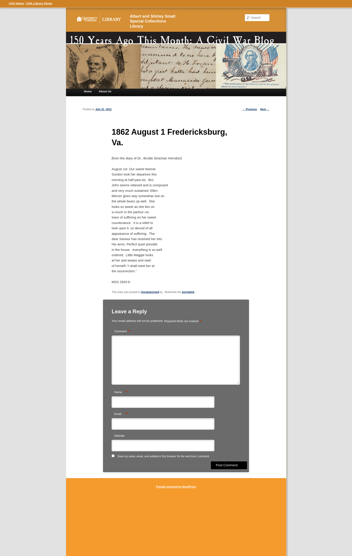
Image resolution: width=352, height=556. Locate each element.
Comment (121, 331)
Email (120, 414)
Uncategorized (150, 292)
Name (120, 392)
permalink (188, 292)
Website (119, 435)
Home (88, 91)
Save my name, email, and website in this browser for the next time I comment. (164, 456)
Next (264, 109)
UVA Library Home (39, 3)
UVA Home (16, 3)
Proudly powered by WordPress (176, 486)
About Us (105, 91)
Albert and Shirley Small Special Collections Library (152, 21)
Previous (249, 109)
